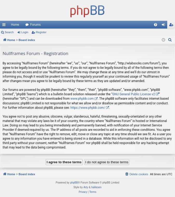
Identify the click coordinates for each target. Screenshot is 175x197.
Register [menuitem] (172, 26)
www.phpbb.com (82, 98)
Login (24, 32)
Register (41, 32)
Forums (35, 24)
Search (9, 32)
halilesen (96, 187)
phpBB (74, 182)
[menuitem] (155, 25)
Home (15, 24)
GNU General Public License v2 (133, 94)
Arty (85, 187)
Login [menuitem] (164, 26)
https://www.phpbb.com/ (87, 108)
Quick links (5, 26)
